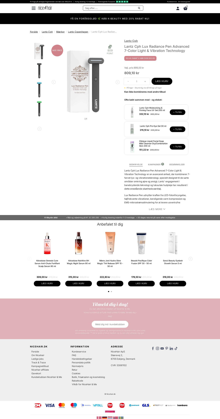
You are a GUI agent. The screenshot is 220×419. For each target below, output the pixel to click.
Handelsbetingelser (82, 358)
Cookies (76, 373)
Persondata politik (81, 362)
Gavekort (36, 373)
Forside (34, 31)
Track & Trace (38, 362)
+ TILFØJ (177, 112)
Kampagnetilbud (40, 366)
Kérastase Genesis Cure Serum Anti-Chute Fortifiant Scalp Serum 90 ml (47, 263)
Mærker (60, 31)
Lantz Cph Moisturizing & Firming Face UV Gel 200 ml (152, 109)
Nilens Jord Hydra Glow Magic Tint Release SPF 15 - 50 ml (110, 263)
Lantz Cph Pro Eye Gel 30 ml (153, 126)
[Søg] (113, 8)
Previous (41, 38)
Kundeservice (172, 2)
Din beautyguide (184, 2)
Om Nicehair (37, 355)
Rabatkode (77, 380)
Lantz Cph (47, 31)
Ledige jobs (37, 358)
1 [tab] (109, 291)
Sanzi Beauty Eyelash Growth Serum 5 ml (173, 262)
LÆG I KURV (161, 81)
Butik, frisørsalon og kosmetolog (88, 377)
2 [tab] (112, 291)
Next (39, 128)
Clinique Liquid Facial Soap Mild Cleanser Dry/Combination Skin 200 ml (153, 143)
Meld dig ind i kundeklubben (110, 324)
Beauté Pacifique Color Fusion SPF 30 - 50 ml (141, 262)
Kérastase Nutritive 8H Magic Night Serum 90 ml (78, 262)
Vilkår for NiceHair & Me (84, 384)
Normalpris (77, 366)
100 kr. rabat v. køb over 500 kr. (140, 58)
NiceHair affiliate (40, 369)
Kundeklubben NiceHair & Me (46, 377)
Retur (74, 369)
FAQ (74, 355)
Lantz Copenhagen (78, 31)
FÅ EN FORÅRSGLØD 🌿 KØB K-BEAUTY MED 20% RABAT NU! (110, 18)
